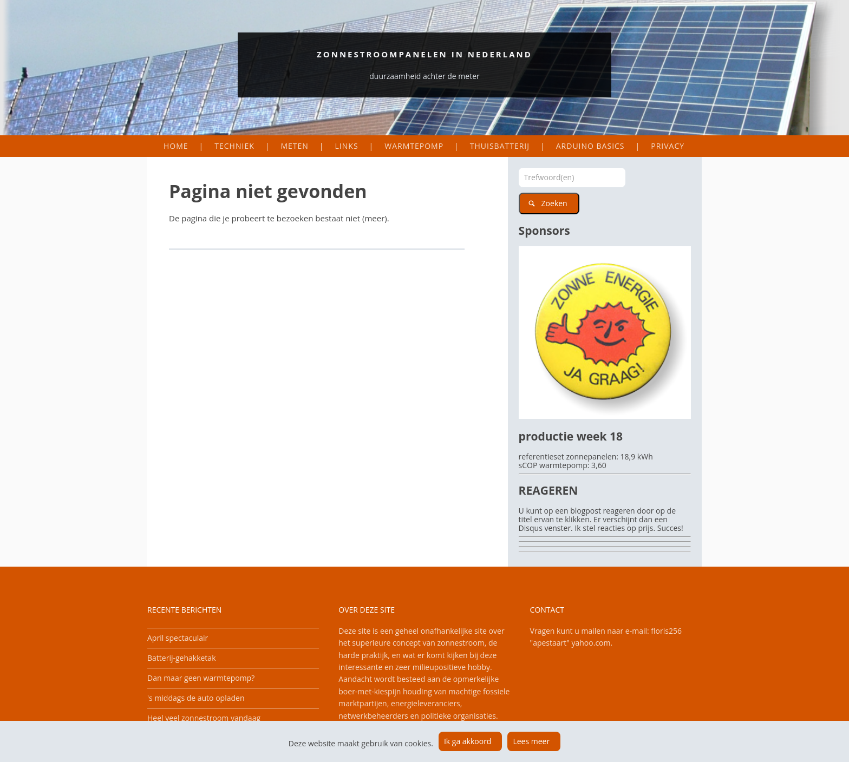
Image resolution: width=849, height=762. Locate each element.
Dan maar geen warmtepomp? (200, 678)
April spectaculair (177, 638)
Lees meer (531, 741)
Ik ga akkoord (468, 741)
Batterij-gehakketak (181, 658)
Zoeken (554, 203)
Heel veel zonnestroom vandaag (203, 718)
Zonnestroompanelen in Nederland (424, 54)
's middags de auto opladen (195, 698)
